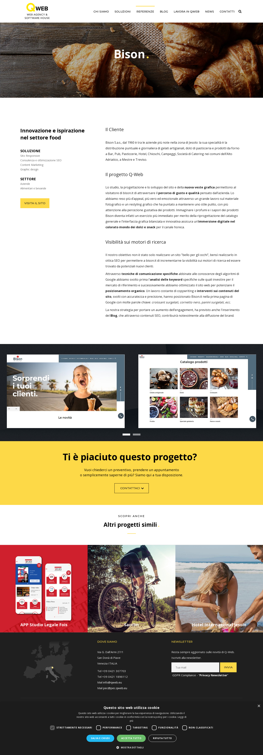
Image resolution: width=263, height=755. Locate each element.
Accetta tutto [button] (131, 738)
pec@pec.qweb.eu (115, 684)
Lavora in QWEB (186, 11)
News (209, 11)
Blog (164, 11)
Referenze (145, 11)
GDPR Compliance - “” (200, 671)
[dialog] (131, 728)
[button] (131, 747)
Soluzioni (123, 11)
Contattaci (132, 490)
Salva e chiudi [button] (100, 738)
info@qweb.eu (112, 679)
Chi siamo (101, 11)
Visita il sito (34, 203)
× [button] (258, 706)
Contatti (227, 11)
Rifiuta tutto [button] (162, 738)
